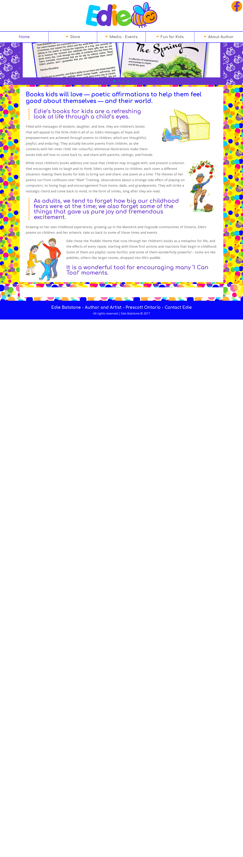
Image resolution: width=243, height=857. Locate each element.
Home (24, 37)
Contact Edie (178, 269)
